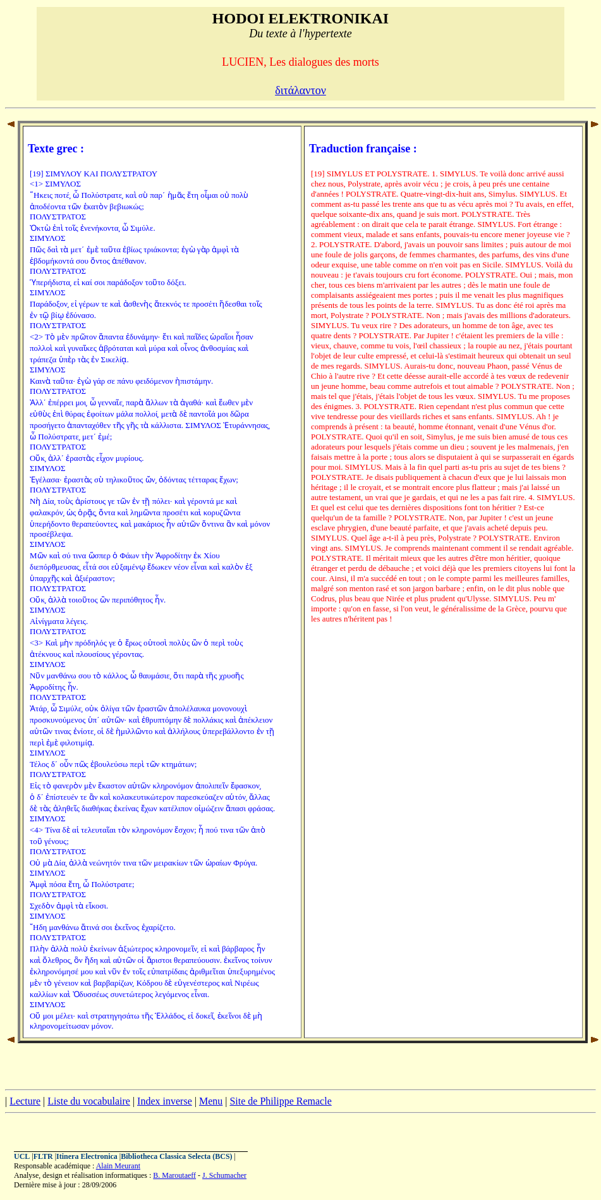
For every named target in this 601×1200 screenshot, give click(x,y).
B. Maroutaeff (174, 1175)
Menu (210, 1101)
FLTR (43, 1156)
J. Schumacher (224, 1175)
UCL (22, 1156)
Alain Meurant (118, 1165)
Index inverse (164, 1101)
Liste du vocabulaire (88, 1101)
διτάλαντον (300, 90)
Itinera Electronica (87, 1156)
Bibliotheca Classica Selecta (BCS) (176, 1156)
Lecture (24, 1101)
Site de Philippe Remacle (280, 1101)
